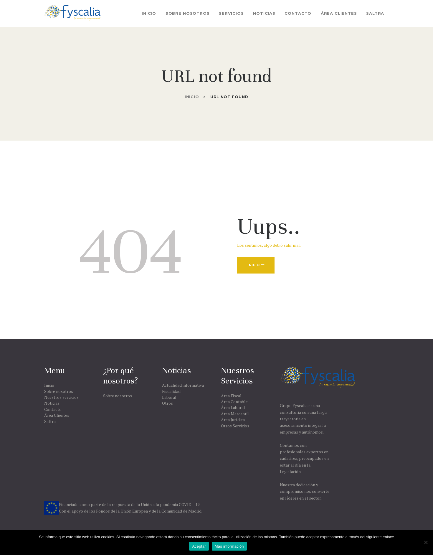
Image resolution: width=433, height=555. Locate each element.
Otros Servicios (235, 426)
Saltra (50, 421)
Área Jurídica (233, 419)
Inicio (192, 96)
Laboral (169, 397)
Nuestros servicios (61, 397)
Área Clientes (56, 415)
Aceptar (199, 546)
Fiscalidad (171, 391)
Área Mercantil (235, 413)
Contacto (53, 409)
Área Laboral (233, 407)
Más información (229, 546)
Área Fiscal (231, 395)
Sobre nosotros (58, 391)
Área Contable (234, 401)
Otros (167, 403)
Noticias (52, 403)
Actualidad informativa (183, 385)
